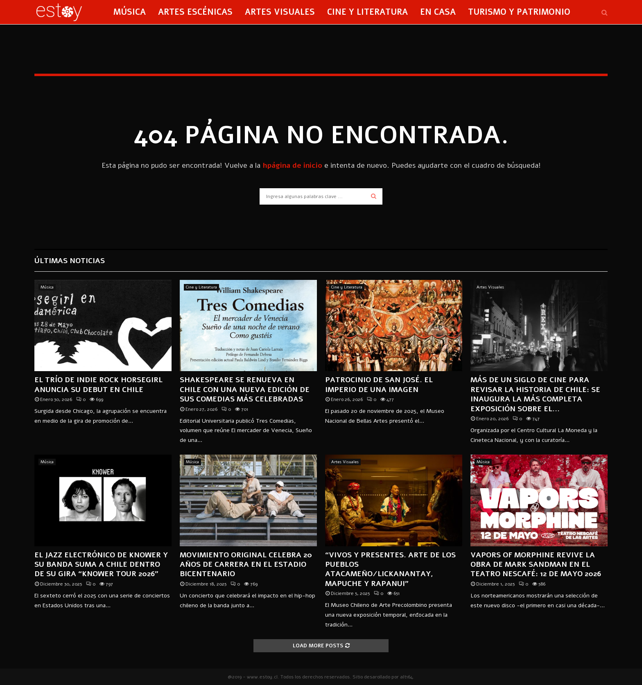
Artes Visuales (280, 12)
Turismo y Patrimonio (519, 12)
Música (129, 12)
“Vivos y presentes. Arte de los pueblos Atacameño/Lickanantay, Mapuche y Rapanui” (390, 569)
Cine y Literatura (367, 12)
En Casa (438, 12)
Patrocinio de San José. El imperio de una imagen (379, 384)
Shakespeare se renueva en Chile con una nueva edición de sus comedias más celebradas (245, 389)
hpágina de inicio (292, 165)
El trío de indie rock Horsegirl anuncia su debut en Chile (98, 384)
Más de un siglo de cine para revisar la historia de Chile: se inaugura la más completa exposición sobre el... (535, 394)
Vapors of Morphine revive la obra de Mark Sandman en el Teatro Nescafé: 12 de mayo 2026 (535, 564)
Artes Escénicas (195, 12)
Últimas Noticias (69, 261)
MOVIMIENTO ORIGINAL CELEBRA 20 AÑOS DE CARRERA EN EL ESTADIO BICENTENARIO (246, 564)
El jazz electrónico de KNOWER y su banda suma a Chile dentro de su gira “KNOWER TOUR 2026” (101, 564)
